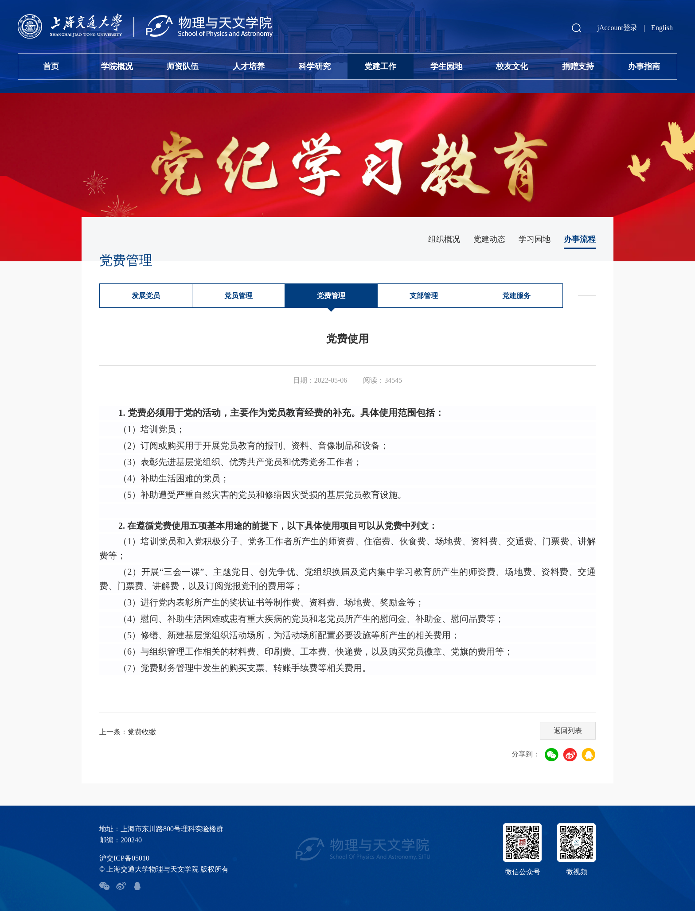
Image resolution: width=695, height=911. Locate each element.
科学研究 (315, 66)
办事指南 (644, 66)
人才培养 (249, 66)
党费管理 (331, 295)
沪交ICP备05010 (124, 858)
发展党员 (146, 295)
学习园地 (535, 239)
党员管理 (238, 295)
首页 (51, 66)
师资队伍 (183, 66)
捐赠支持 (578, 66)
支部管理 (424, 295)
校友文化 (512, 66)
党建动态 (489, 239)
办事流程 (580, 239)
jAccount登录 (617, 27)
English (662, 27)
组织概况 (444, 239)
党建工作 (380, 66)
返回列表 (568, 730)
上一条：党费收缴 (127, 732)
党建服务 (516, 295)
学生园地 (446, 66)
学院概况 (117, 66)
